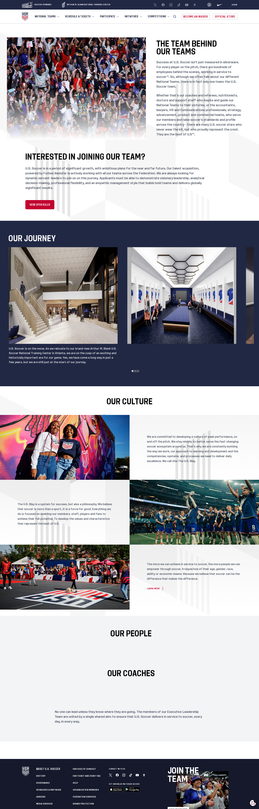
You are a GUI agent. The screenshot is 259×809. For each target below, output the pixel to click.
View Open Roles (40, 204)
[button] (175, 16)
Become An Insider (195, 16)
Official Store (225, 16)
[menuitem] (47, 16)
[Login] (234, 5)
